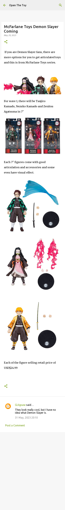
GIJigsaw (20, 404)
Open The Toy (17, 5)
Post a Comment (15, 425)
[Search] (60, 5)
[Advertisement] (32, 469)
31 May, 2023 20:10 (26, 417)
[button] (6, 42)
